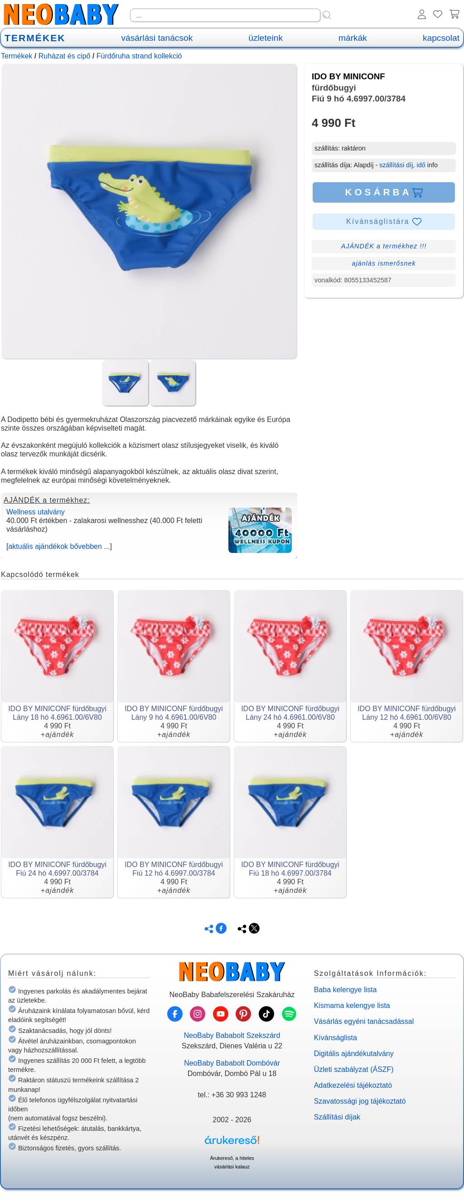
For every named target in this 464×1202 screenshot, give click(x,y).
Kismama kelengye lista (352, 1005)
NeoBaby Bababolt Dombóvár (232, 1063)
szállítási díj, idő (402, 165)
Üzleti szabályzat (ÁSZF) (354, 1069)
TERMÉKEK (35, 38)
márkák (352, 38)
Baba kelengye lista (345, 990)
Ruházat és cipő (65, 56)
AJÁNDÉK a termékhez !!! (384, 246)
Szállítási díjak (337, 1117)
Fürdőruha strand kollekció (139, 56)
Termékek (16, 56)
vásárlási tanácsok (157, 38)
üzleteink (265, 38)
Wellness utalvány (35, 512)
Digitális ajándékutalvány (354, 1053)
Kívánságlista (335, 1038)
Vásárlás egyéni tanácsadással (364, 1021)
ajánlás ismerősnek (384, 263)
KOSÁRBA (383, 192)
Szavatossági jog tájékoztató (360, 1101)
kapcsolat (441, 38)
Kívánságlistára (383, 221)
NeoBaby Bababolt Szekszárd (232, 1035)
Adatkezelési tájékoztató (353, 1085)
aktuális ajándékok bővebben (55, 546)
